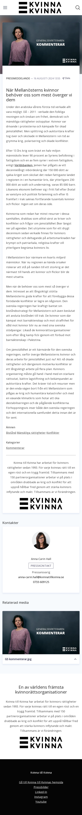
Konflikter (52, 432)
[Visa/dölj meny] (5, 7)
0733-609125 (41, 582)
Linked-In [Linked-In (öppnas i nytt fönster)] (41, 792)
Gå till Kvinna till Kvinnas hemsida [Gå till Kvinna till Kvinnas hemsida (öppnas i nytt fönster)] (41, 782)
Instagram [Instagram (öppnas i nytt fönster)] (41, 797)
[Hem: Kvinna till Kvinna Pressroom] (40, 7)
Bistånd (11, 432)
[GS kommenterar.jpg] (41, 632)
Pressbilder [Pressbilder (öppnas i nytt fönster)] (41, 787)
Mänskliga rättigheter (31, 432)
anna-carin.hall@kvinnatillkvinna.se (41, 577)
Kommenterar (15, 448)
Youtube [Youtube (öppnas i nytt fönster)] (41, 801)
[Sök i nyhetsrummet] (77, 7)
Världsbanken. (23, 165)
